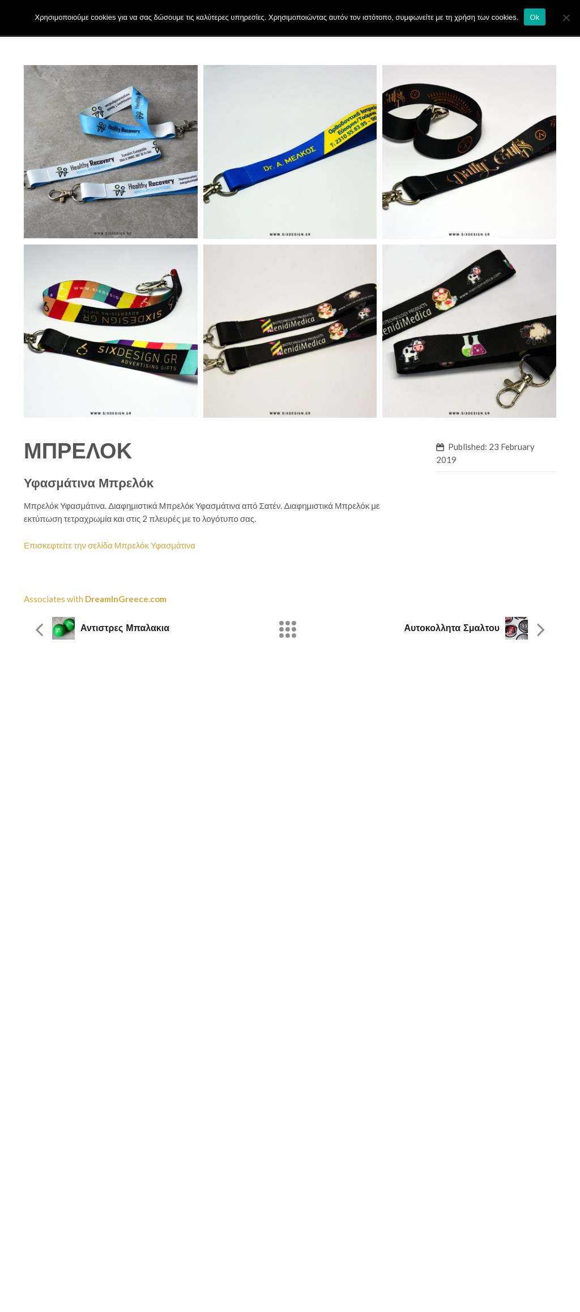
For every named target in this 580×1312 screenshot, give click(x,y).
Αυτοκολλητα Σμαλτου (452, 628)
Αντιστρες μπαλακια (124, 628)
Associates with (95, 599)
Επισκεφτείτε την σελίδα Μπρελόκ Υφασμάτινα (109, 545)
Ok (534, 17)
